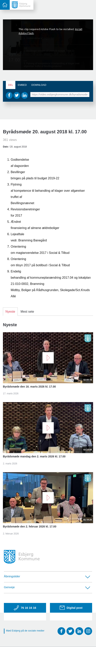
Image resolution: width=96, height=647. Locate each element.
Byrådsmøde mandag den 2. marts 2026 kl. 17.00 (34, 456)
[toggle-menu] (5, 5)
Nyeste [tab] (10, 311)
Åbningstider (47, 576)
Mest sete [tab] (27, 311)
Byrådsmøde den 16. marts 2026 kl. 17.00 (29, 386)
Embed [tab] (22, 84)
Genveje (47, 587)
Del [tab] (10, 84)
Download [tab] (38, 84)
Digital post (71, 608)
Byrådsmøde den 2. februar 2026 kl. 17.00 (29, 526)
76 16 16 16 (25, 607)
